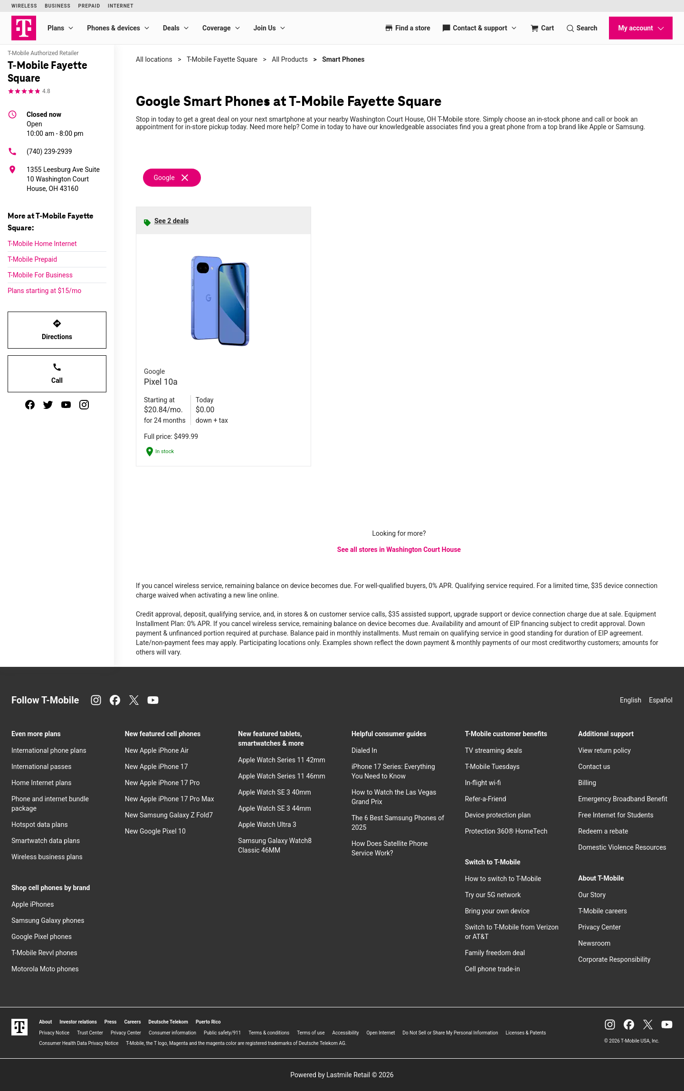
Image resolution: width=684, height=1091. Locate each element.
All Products (290, 59)
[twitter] (48, 404)
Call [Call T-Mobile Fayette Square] (57, 373)
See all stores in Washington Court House (399, 549)
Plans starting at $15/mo (44, 290)
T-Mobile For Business (40, 275)
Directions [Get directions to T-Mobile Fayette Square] (57, 330)
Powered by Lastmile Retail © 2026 (341, 1075)
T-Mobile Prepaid (32, 259)
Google (163, 177)
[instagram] (84, 404)
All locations (154, 59)
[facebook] (30, 404)
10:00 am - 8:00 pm (55, 123)
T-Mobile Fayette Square (222, 59)
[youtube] (66, 404)
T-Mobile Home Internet (42, 243)
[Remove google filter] (172, 178)
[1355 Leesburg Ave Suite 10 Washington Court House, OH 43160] (57, 179)
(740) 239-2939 (40, 151)
